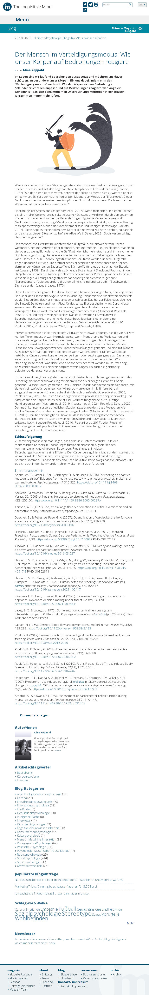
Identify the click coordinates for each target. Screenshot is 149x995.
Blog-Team (67, 978)
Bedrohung (24, 772)
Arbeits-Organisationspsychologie (39, 794)
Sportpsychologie (28, 862)
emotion (100, 614)
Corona (22, 798)
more (58, 750)
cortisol (19, 586)
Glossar (15, 982)
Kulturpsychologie (28, 835)
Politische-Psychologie (31, 847)
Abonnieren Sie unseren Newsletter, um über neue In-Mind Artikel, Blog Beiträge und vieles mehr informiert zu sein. (71, 941)
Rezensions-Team (95, 978)
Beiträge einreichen (23, 985)
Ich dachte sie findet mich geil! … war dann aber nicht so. (52, 893)
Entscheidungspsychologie (34, 802)
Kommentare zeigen (34, 715)
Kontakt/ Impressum (74, 986)
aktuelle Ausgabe (21, 974)
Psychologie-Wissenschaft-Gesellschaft (43, 850)
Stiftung (47, 974)
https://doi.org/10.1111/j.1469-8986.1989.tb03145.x (50, 703)
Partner (47, 985)
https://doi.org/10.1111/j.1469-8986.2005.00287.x (67, 500)
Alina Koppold (33, 70)
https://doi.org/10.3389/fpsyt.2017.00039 (64, 539)
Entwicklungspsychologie (33, 805)
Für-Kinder (24, 809)
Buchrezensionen (95, 974)
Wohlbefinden (31, 918)
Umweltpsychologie (29, 866)
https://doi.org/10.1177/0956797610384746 (45, 671)
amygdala (36, 685)
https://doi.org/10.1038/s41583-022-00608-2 (45, 657)
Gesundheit (104, 909)
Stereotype (76, 913)
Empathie (49, 909)
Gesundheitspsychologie (33, 813)
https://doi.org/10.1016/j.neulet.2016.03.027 (45, 553)
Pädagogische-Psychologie (34, 843)
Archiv (117, 974)
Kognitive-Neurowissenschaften (85, 38)
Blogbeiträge (69, 974)
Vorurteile (111, 914)
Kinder (118, 909)
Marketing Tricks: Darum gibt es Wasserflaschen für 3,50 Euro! (56, 886)
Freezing (22, 780)
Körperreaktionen (29, 776)
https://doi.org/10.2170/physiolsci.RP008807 (44, 525)
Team (45, 978)
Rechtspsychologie (29, 854)
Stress (96, 914)
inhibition (78, 681)
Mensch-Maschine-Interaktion (36, 839)
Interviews (24, 820)
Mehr (130, 923)
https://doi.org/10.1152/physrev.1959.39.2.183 (59, 628)
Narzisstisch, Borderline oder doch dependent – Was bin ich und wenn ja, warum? (69, 880)
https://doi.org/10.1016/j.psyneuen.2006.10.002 (64, 689)
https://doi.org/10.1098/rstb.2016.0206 (41, 643)
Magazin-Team (19, 989)
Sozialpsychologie (28, 858)
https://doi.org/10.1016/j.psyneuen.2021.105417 (48, 589)
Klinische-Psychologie (48, 38)
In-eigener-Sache (28, 817)
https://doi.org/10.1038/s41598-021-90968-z (45, 604)
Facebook (48, 982)
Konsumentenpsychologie (34, 832)
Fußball (67, 908)
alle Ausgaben (19, 978)
